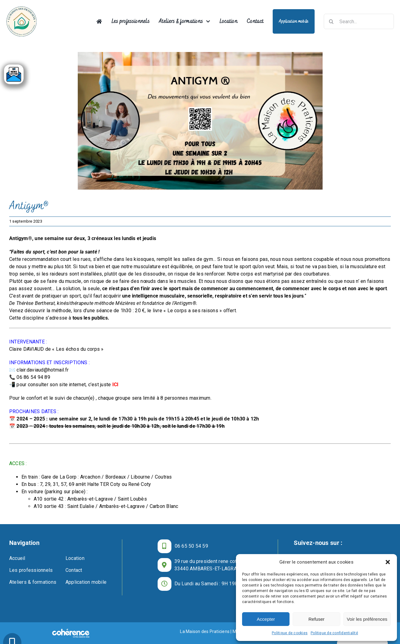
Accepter (266, 619)
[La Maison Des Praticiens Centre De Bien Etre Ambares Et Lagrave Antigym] (200, 121)
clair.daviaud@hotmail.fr (43, 370)
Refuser (316, 619)
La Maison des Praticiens (205, 631)
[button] (388, 562)
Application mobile (86, 582)
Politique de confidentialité (334, 633)
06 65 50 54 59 (191, 546)
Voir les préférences (367, 619)
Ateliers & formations (32, 582)
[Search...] (359, 21)
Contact (73, 570)
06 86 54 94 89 (33, 377)
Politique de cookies (290, 633)
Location (74, 558)
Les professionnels (31, 570)
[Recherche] (331, 21)
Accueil (17, 558)
